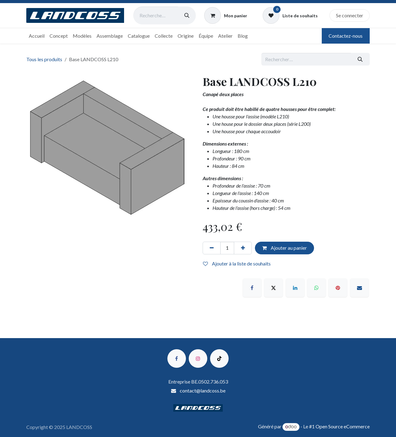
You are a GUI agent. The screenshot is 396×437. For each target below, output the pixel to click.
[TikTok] (219, 358)
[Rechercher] (187, 15)
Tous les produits (44, 59)
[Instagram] (198, 358)
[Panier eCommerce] (225, 15)
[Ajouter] (243, 248)
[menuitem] (36, 36)
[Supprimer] (212, 248)
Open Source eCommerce (343, 426)
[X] (273, 287)
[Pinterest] (338, 287)
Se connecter (349, 15)
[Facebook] (252, 287)
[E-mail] (359, 287)
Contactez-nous (346, 36)
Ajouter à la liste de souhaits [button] (237, 263)
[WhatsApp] (316, 287)
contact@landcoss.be (203, 390)
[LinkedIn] (295, 287)
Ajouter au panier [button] (284, 248)
